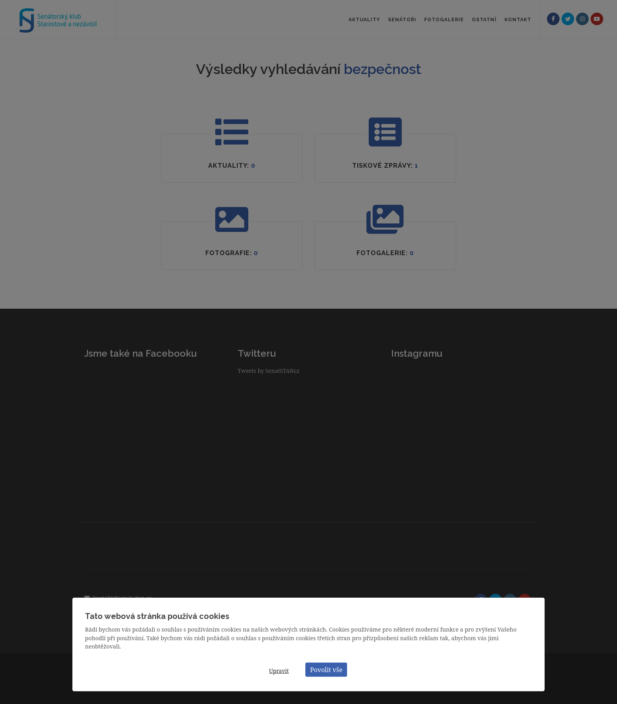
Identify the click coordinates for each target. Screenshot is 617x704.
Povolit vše (326, 669)
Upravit (279, 670)
